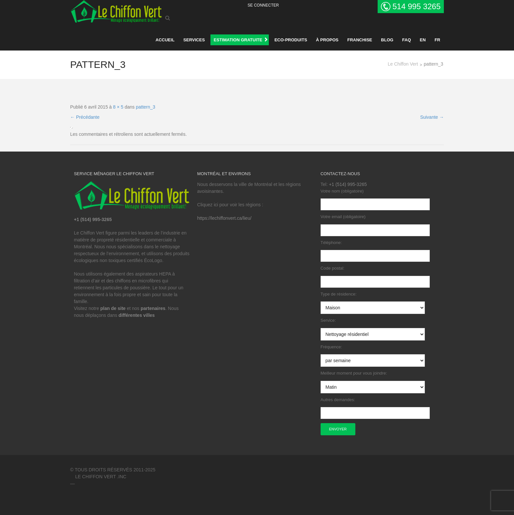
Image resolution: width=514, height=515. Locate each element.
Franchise (359, 39)
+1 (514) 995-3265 (348, 184)
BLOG (387, 39)
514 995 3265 (416, 6)
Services (194, 39)
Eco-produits (290, 39)
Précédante (85, 117)
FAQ (406, 39)
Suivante (432, 117)
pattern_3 (145, 107)
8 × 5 (118, 107)
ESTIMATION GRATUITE (238, 39)
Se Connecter (263, 5)
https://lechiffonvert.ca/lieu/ (224, 218)
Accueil (165, 39)
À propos (327, 39)
